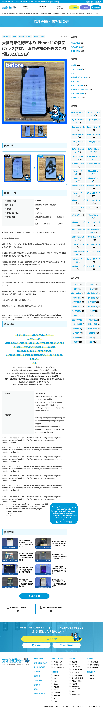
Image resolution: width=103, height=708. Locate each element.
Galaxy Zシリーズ (78, 143)
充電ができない (78, 97)
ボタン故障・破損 (78, 93)
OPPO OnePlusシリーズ (93, 231)
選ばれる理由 (38, 658)
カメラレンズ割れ (79, 85)
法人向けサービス (59, 668)
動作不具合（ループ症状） (81, 89)
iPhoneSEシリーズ (78, 209)
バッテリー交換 (78, 69)
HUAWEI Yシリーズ (78, 165)
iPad (55, 678)
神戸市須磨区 (78, 311)
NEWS (36, 689)
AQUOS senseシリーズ (94, 113)
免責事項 (65, 706)
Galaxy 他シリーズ (94, 143)
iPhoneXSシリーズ (94, 216)
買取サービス (58, 665)
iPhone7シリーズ (78, 201)
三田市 (93, 284)
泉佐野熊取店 (6, 36)
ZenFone (57, 695)
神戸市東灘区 (78, 302)
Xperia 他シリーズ (93, 267)
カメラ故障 (76, 81)
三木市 (78, 284)
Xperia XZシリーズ (78, 260)
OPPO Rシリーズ (78, 245)
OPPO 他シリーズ (93, 245)
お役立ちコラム (39, 693)
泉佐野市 (21, 36)
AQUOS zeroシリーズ (78, 121)
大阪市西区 (78, 333)
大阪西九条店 (77, 43)
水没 (74, 73)
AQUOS (56, 687)
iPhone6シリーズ (93, 194)
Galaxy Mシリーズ (93, 128)
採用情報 (37, 676)
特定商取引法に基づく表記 (51, 706)
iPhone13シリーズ (78, 179)
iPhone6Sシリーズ (78, 194)
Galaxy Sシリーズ (93, 135)
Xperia (56, 690)
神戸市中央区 (78, 293)
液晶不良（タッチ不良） (81, 77)
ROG (55, 698)
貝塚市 (93, 342)
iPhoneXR (78, 215)
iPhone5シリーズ (93, 187)
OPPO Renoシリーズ (94, 238)
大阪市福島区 (94, 328)
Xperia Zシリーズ (78, 267)
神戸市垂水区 (93, 297)
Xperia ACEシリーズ (93, 253)
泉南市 (93, 337)
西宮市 (78, 315)
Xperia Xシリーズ (93, 260)
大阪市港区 (78, 328)
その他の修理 (76, 694)
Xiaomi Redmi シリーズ (78, 253)
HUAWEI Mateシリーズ (94, 150)
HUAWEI (57, 693)
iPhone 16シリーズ (93, 165)
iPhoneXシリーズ (78, 223)
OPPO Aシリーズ (94, 223)
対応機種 (26, 9)
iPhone (56, 675)
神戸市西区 (78, 306)
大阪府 (14, 36)
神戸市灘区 (93, 302)
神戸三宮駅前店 (78, 47)
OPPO (56, 701)
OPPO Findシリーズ (78, 231)
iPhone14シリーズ (94, 179)
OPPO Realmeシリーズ (78, 238)
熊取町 (78, 342)
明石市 (94, 289)
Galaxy (56, 684)
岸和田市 (94, 333)
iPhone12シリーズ (94, 172)
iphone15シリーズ (78, 187)
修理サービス (58, 662)
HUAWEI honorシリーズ (78, 150)
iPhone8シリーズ (93, 201)
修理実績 (37, 684)
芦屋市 (94, 311)
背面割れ (74, 684)
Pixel (55, 681)
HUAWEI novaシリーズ (78, 157)
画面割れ (28, 36)
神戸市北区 (78, 297)
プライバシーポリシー (95, 706)
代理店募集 (89, 2)
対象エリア (91, 672)
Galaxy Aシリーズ (78, 128)
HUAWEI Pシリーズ (93, 157)
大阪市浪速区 (94, 324)
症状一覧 (59, 6)
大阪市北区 (94, 320)
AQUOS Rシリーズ (78, 113)
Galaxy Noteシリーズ (78, 135)
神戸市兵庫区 (93, 293)
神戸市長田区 (93, 306)
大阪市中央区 (78, 320)
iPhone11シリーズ (39, 36)
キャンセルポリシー (78, 706)
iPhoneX (93, 207)
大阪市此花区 (78, 324)
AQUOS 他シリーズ (94, 121)
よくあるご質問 (59, 9)
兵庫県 (92, 678)
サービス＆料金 (42, 6)
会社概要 (98, 2)
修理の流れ (25, 6)
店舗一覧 (42, 9)
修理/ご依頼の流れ (40, 662)
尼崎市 (78, 289)
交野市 (93, 315)
